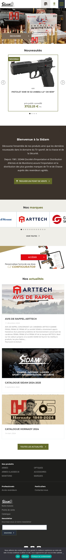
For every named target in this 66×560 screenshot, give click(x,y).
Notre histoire (7, 506)
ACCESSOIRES (40, 472)
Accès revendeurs (9, 490)
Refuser (25, 556)
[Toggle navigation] (61, 4)
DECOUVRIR (15, 36)
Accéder (32, 257)
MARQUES (38, 476)
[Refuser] (63, 553)
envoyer (8, 533)
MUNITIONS (7, 476)
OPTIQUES (38, 468)
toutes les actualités (31, 446)
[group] (33, 219)
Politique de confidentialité (41, 556)
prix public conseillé (33, 105)
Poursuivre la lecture (13, 342)
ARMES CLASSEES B (10, 472)
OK (18, 556)
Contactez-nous (41, 490)
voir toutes (31, 236)
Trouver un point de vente (31, 181)
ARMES (5, 468)
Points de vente (8, 510)
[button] (31, 41)
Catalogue (6, 514)
